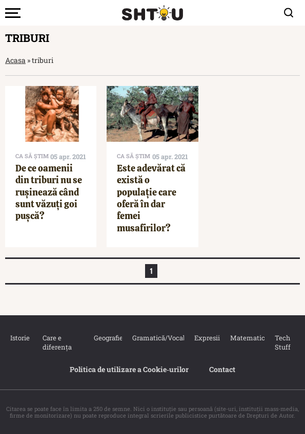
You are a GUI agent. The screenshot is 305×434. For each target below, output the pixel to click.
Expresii (202, 337)
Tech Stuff (283, 342)
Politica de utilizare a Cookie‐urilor (129, 369)
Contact (222, 369)
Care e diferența (57, 342)
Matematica (242, 337)
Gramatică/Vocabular (152, 337)
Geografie (103, 337)
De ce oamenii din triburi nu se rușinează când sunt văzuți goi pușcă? (48, 192)
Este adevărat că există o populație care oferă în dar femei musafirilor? (151, 198)
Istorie (16, 337)
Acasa (15, 60)
